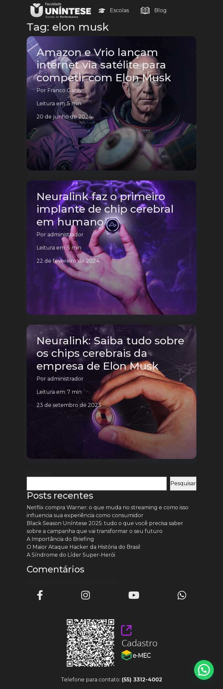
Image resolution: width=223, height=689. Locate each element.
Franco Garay (64, 90)
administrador (65, 234)
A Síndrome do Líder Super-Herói (71, 555)
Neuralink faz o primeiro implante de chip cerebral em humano (105, 209)
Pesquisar (39, 472)
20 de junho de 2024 (64, 117)
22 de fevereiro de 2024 (68, 261)
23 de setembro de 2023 (69, 405)
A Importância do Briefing (60, 539)
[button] (204, 670)
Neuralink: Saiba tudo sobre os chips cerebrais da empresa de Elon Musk (110, 353)
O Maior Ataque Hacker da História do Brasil (83, 547)
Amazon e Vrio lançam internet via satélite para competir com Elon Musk (104, 65)
